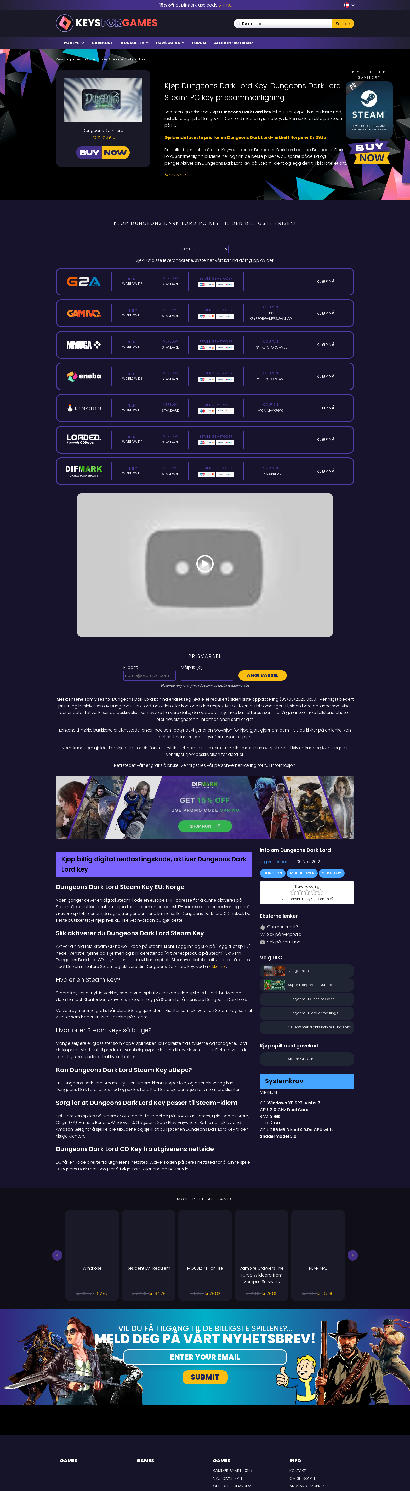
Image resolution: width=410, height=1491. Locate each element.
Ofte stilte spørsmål (233, 1431)
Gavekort (102, 42)
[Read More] (256, 174)
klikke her (217, 911)
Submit (205, 1322)
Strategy (331, 818)
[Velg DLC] (204, 249)
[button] (57, 1200)
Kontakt (297, 1415)
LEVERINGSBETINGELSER (310, 1438)
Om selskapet (302, 1423)
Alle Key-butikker (233, 42)
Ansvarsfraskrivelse (310, 1431)
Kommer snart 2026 (232, 1415)
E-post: (130, 667)
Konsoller (135, 42)
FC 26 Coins (170, 42)
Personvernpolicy (307, 1446)
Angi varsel (262, 675)
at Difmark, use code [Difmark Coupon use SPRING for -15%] (195, 5)
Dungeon (272, 818)
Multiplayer (302, 818)
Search (343, 24)
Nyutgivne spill (228, 1423)
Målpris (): (192, 667)
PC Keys (74, 42)
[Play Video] (205, 564)
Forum (199, 42)
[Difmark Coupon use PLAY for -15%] (205, 779)
